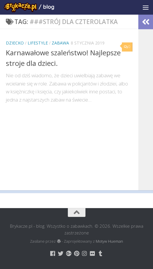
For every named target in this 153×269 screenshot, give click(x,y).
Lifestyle (38, 43)
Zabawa (60, 43)
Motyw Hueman (109, 241)
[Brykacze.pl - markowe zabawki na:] (53, 253)
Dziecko (15, 43)
